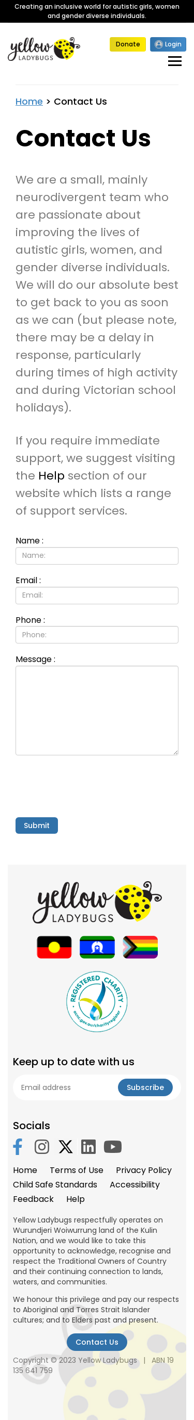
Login (168, 44)
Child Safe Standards (55, 1185)
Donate (128, 44)
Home (29, 101)
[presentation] (94, 786)
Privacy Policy (144, 1170)
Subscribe (145, 1087)
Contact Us (97, 1342)
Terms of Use (76, 1170)
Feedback (33, 1199)
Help (51, 476)
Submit (37, 825)
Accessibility (135, 1185)
